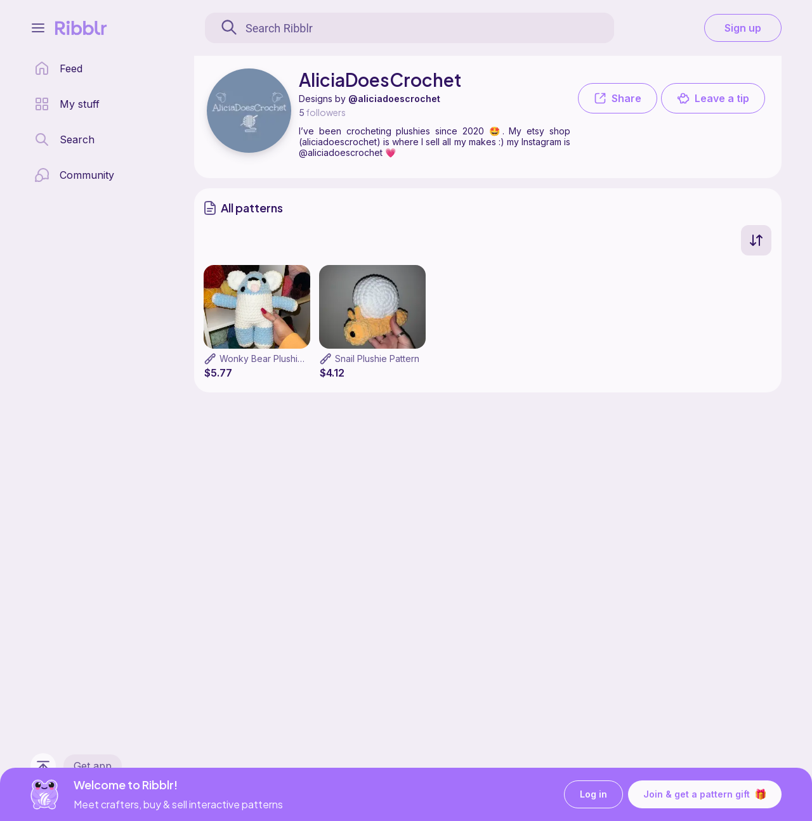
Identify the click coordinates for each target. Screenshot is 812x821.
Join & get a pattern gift (704, 794)
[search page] (64, 139)
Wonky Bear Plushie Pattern (277, 358)
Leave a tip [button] (713, 98)
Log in (593, 794)
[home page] (58, 68)
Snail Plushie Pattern (377, 358)
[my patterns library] (67, 104)
